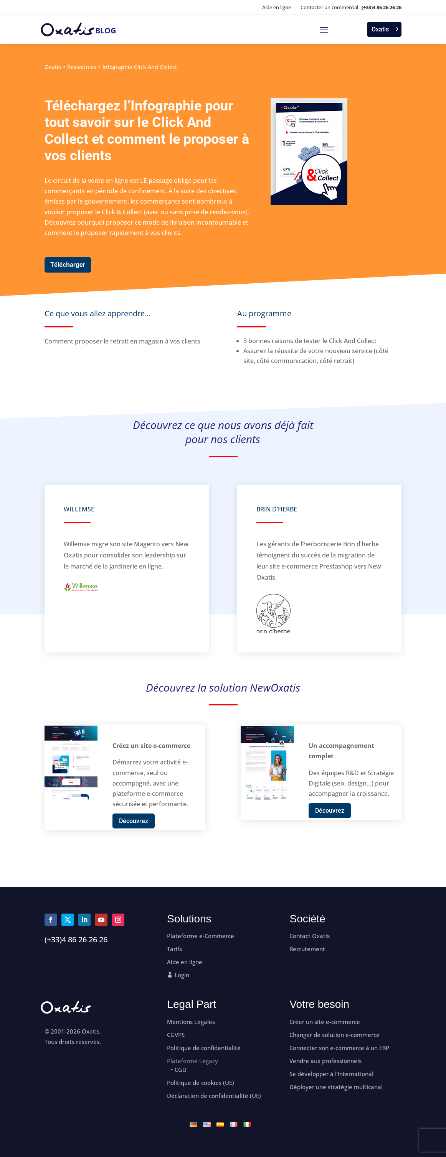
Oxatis (380, 29)
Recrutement (307, 949)
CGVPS (176, 1035)
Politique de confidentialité (204, 1048)
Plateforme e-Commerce (200, 936)
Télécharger (67, 264)
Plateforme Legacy (192, 1060)
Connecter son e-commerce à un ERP (339, 1048)
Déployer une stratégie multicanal (336, 1087)
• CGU (179, 1069)
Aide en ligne (276, 7)
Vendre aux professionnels (325, 1061)
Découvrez (133, 821)
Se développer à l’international (331, 1074)
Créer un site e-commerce (324, 1022)
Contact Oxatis (309, 936)
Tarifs (174, 949)
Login (182, 975)
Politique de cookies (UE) (200, 1082)
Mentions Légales (191, 1022)
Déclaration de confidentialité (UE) (214, 1095)
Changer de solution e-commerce (334, 1035)
